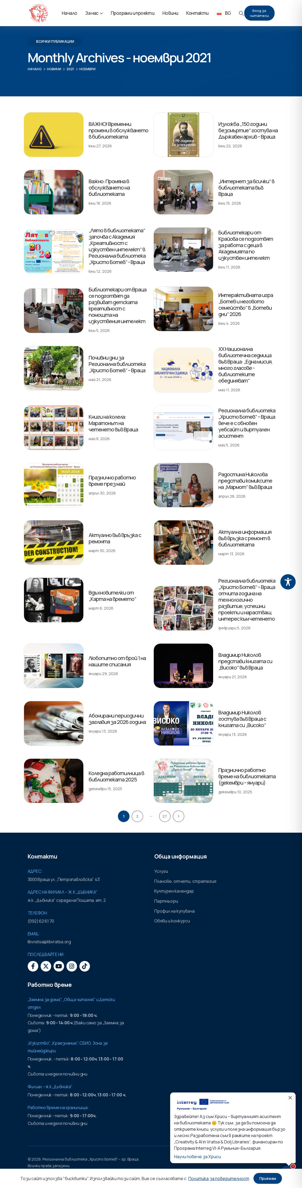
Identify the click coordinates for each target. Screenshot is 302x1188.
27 (164, 816)
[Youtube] (59, 966)
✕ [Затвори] (290, 1097)
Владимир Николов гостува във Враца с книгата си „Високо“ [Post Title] (242, 719)
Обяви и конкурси (172, 921)
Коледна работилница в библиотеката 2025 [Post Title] (116, 776)
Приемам (267, 1178)
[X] (46, 966)
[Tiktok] (84, 966)
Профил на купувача (174, 911)
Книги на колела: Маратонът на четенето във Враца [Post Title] (113, 423)
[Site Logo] (38, 13)
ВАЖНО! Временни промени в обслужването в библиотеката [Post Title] (118, 130)
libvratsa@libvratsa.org (49, 942)
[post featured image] (53, 134)
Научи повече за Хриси (197, 1156)
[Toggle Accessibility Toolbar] (288, 582)
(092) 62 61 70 (41, 921)
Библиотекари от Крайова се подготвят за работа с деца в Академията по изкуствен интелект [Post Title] (245, 245)
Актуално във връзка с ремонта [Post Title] (115, 538)
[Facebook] (33, 966)
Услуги (161, 871)
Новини (170, 13)
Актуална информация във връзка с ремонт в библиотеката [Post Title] (244, 538)
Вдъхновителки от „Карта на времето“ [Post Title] (112, 595)
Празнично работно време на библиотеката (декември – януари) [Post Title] (247, 776)
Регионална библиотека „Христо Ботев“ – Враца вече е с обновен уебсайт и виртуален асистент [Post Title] (246, 423)
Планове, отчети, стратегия (185, 881)
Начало (69, 13)
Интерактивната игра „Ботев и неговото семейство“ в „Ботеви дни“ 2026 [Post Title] (245, 304)
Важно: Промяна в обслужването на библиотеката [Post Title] (109, 187)
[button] (241, 13)
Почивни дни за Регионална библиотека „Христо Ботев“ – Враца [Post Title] (117, 364)
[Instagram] (71, 966)
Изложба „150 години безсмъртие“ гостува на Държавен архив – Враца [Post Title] (248, 130)
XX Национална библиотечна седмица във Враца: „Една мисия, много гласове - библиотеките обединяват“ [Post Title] (245, 364)
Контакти (197, 13)
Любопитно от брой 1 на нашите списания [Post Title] (117, 661)
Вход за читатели (259, 13)
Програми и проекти (132, 13)
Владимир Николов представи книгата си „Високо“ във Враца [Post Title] (245, 661)
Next (178, 816)
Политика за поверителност (218, 1178)
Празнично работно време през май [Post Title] (112, 480)
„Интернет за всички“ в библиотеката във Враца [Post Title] (246, 187)
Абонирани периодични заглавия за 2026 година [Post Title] (117, 718)
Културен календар (174, 891)
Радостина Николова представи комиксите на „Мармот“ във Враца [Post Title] (245, 481)
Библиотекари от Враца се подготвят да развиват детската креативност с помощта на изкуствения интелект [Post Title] (117, 305)
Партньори (166, 901)
